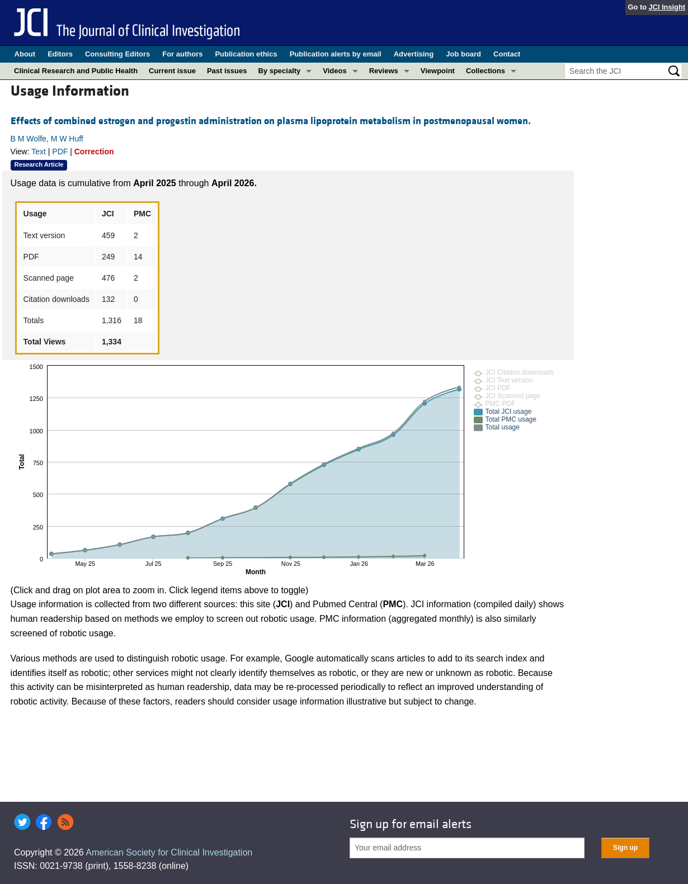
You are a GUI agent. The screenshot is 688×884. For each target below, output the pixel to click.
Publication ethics (246, 54)
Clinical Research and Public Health (76, 71)
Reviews (383, 71)
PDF (60, 151)
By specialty (279, 71)
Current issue (172, 71)
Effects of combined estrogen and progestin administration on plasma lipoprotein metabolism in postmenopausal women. (271, 121)
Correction (94, 151)
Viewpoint (438, 71)
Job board (463, 54)
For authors (182, 54)
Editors (60, 54)
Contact (506, 54)
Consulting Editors (117, 54)
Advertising (414, 54)
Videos (334, 71)
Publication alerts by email (335, 54)
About (25, 54)
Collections (485, 71)
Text (38, 151)
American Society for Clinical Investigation (169, 852)
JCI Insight (667, 7)
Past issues (227, 71)
